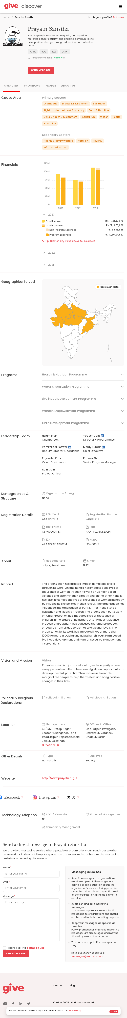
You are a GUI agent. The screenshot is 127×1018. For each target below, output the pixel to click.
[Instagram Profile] (46, 797)
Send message (15, 953)
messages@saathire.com (87, 956)
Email (6, 881)
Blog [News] (70, 985)
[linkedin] (20, 1004)
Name (7, 867)
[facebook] (13, 1004)
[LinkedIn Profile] (102, 436)
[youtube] (5, 1004)
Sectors (57, 985)
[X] (74, 797)
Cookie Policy (74, 1010)
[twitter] (28, 1004)
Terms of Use (35, 948)
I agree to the (26, 948)
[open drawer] (120, 6)
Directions (50, 745)
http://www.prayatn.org (59, 778)
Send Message (41, 70)
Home (6, 17)
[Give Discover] (22, 6)
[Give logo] (25, 988)
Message (9, 896)
